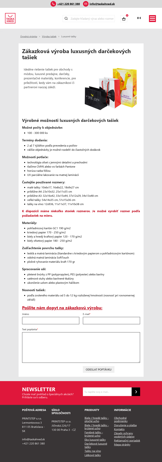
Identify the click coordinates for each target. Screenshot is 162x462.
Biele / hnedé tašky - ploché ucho (97, 419)
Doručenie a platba (125, 425)
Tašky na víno (93, 451)
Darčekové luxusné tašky (96, 445)
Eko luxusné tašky (95, 439)
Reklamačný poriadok (127, 440)
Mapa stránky (122, 444)
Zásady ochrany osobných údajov (124, 434)
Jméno (25, 314)
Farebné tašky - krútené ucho (94, 433)
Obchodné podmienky (121, 419)
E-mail (86, 314)
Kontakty (119, 429)
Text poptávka (29, 329)
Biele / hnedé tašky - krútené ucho (97, 426)
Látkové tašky (93, 455)
